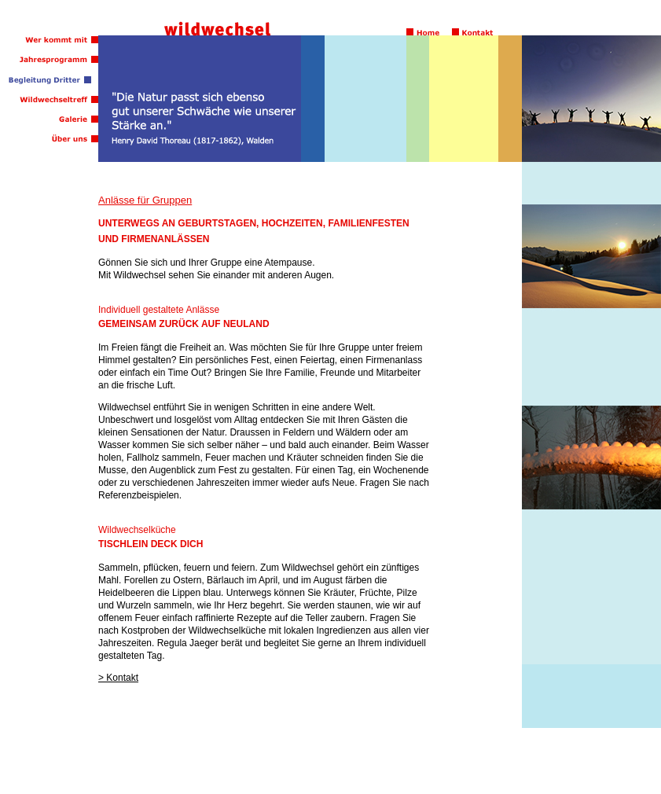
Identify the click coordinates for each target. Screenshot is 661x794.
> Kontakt (118, 677)
